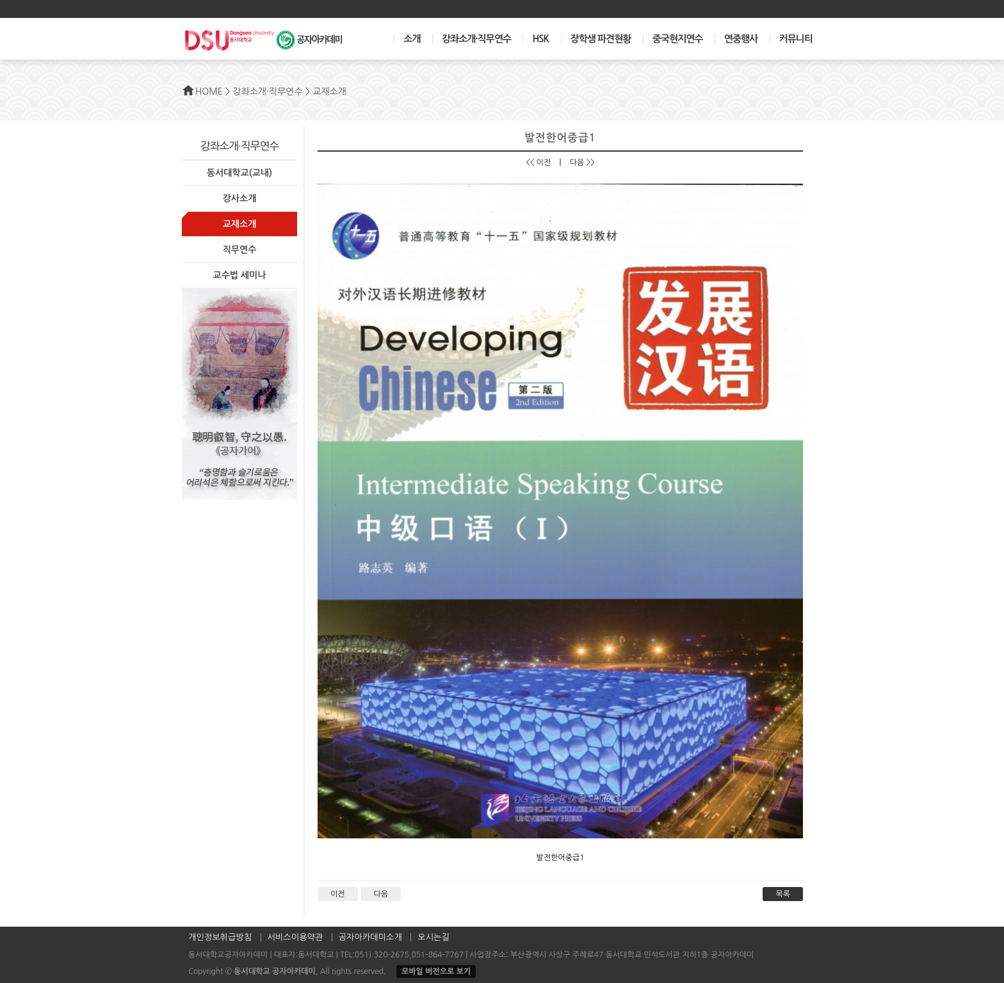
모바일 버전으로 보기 (436, 971)
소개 (411, 39)
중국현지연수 (677, 39)
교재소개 (240, 224)
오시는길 (433, 937)
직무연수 (240, 249)
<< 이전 (538, 162)
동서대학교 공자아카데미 (274, 971)
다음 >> (582, 162)
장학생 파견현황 (601, 39)
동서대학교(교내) (239, 172)
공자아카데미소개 (370, 937)
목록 (782, 894)
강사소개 (240, 198)
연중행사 (740, 39)
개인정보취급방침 (220, 937)
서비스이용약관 (295, 937)
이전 (337, 894)
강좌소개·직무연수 (476, 39)
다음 (381, 894)
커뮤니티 (796, 39)
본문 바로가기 (0, 0)
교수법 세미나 (239, 275)
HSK (540, 39)
